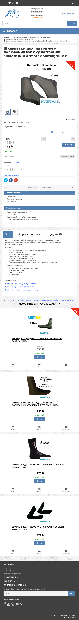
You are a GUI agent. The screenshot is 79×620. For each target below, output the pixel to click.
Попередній (32, 187)
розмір (7, 166)
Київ (10, 569)
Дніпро (11, 571)
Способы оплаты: (13, 208)
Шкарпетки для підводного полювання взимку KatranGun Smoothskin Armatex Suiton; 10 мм (40, 300)
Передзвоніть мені (68, 13)
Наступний (46, 187)
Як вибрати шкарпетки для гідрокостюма (20, 284)
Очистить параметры (12, 175)
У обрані (54, 132)
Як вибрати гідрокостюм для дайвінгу (19, 287)
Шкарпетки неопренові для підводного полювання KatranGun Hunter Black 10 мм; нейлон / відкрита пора (35, 405)
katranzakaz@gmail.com (12, 574)
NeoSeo (73, 617)
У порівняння (68, 132)
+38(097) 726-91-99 (36, 9)
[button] (74, 3)
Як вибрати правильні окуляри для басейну (21, 290)
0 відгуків (70, 119)
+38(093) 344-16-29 (36, 15)
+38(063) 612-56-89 (36, 12)
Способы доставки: (14, 193)
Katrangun (16, 162)
